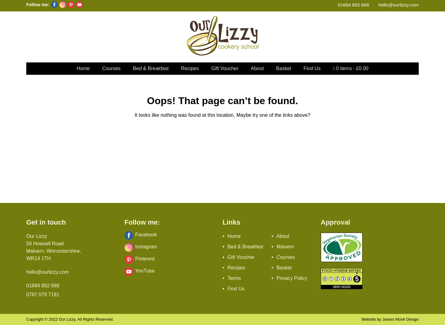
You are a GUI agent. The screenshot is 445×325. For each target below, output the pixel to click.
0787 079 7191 (42, 294)
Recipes (190, 68)
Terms (234, 278)
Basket (283, 68)
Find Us (311, 68)
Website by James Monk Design (390, 319)
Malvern (285, 246)
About (257, 68)
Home (83, 68)
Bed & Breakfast (151, 68)
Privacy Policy (292, 278)
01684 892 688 (353, 4)
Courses (111, 68)
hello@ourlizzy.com (398, 4)
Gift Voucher (225, 68)
